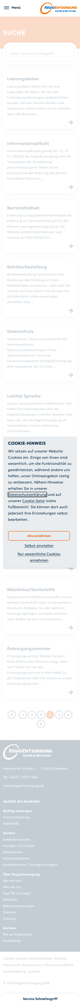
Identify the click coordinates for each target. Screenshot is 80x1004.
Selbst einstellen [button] (39, 545)
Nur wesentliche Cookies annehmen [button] (39, 557)
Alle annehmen (39, 536)
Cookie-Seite (33, 500)
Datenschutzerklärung (27, 494)
